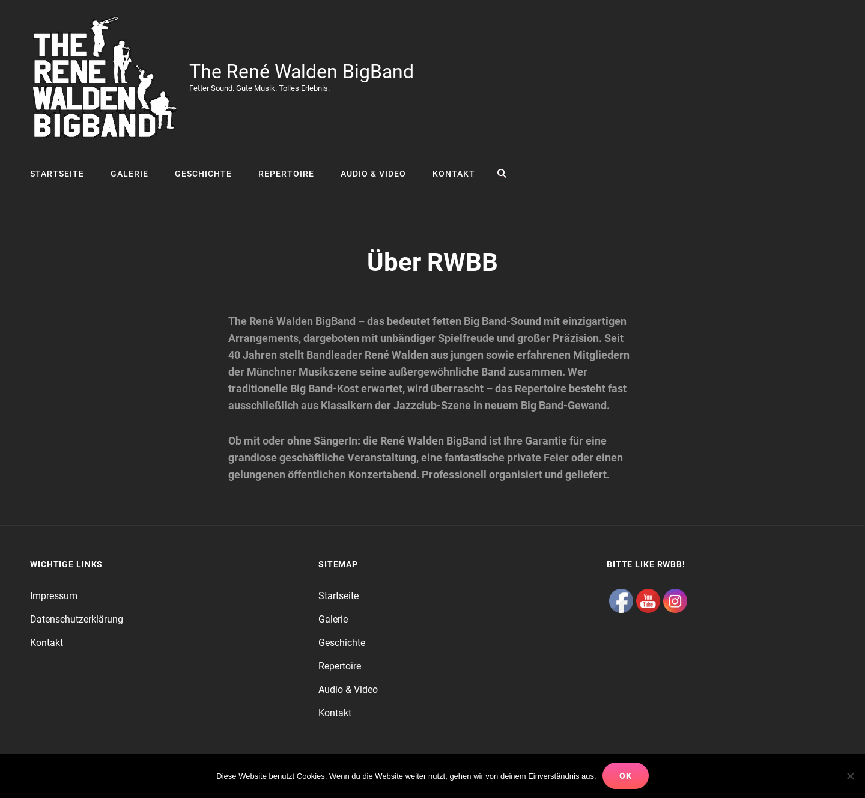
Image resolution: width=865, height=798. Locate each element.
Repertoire (286, 173)
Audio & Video (373, 173)
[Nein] (850, 776)
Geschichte (203, 173)
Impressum (53, 596)
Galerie (129, 173)
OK (625, 776)
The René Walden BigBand (301, 71)
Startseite (57, 173)
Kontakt (453, 173)
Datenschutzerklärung (76, 619)
